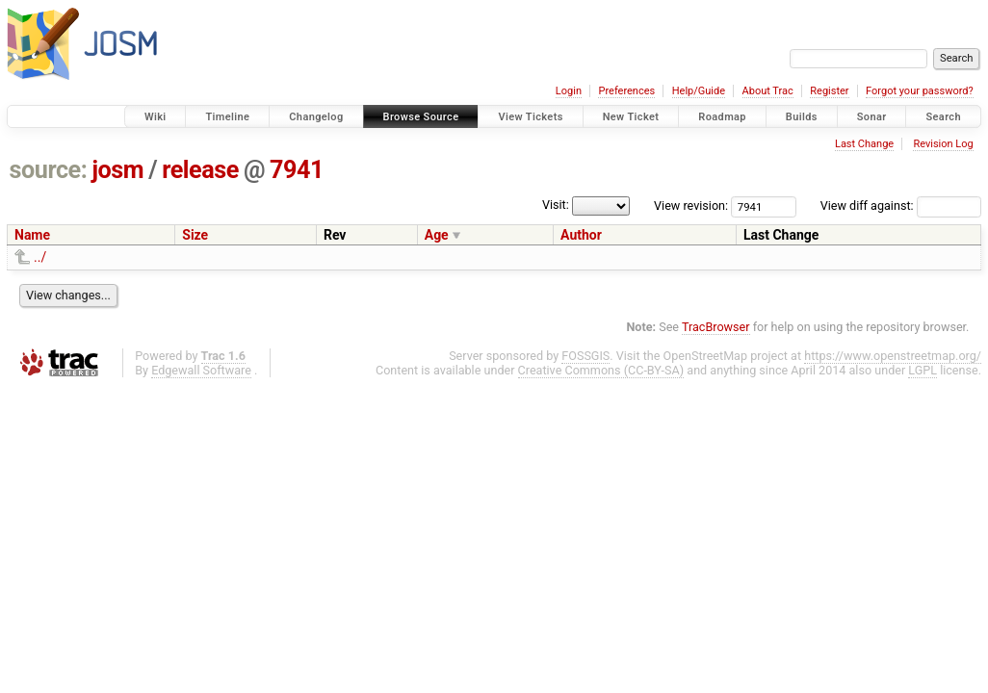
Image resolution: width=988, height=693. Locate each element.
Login (569, 91)
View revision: (691, 205)
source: (49, 170)
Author (581, 235)
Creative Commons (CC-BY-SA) (601, 370)
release (200, 170)
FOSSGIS (585, 355)
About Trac (767, 91)
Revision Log (943, 144)
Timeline (227, 117)
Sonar (872, 117)
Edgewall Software (201, 370)
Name (32, 235)
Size (195, 235)
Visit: (555, 204)
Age (437, 235)
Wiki (155, 117)
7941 (297, 170)
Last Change (864, 144)
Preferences (626, 91)
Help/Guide (698, 91)
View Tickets (530, 117)
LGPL (922, 370)
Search (943, 117)
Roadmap (722, 117)
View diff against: (900, 205)
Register (829, 91)
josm (117, 170)
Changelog (316, 117)
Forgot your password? (920, 91)
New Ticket (631, 117)
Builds (802, 117)
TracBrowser (716, 327)
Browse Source (421, 117)
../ (40, 257)
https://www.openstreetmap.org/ (892, 355)
